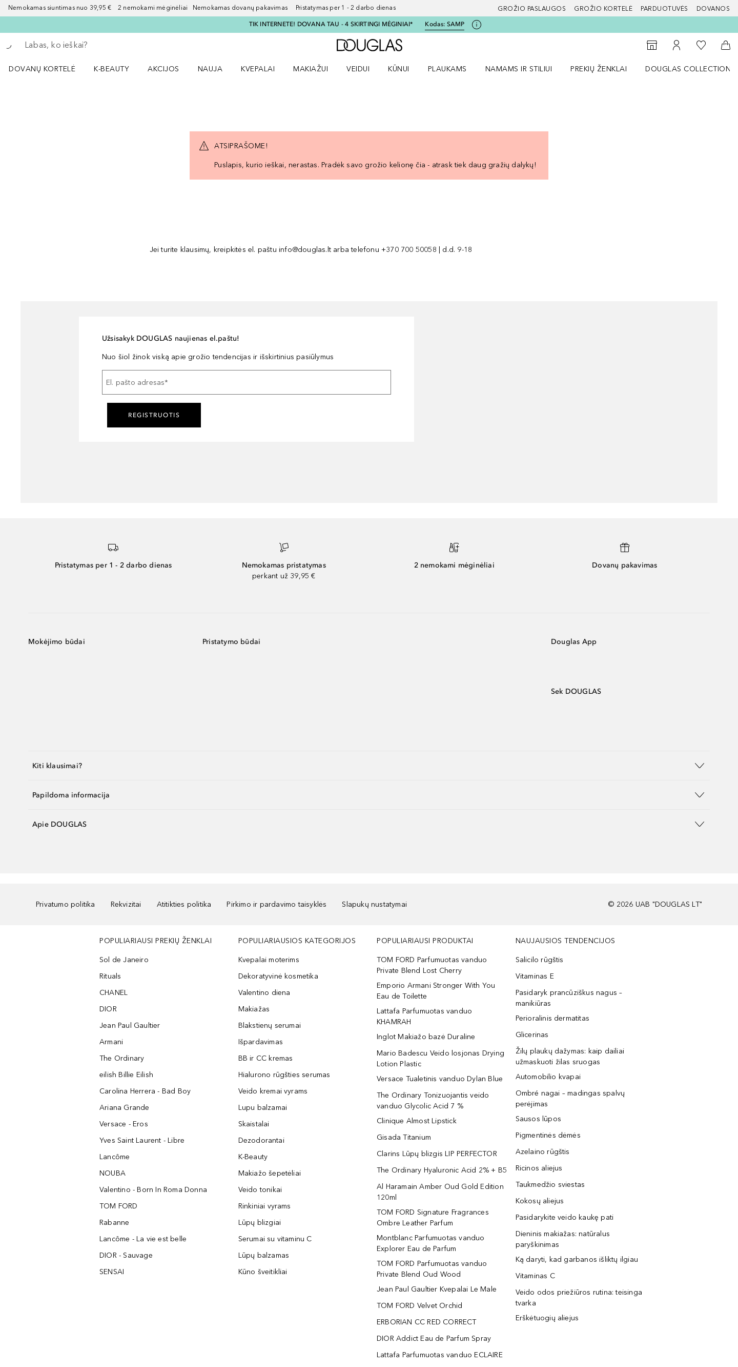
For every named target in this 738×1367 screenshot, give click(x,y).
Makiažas (254, 1009)
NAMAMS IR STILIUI (518, 69)
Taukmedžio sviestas (550, 1184)
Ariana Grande (124, 1107)
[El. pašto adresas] (246, 382)
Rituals (110, 976)
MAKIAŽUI (310, 69)
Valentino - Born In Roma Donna (153, 1189)
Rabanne (114, 1222)
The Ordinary (121, 1058)
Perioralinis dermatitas (553, 1018)
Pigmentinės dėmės (548, 1135)
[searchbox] (100, 45)
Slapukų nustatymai (374, 904)
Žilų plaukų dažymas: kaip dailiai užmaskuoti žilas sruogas (570, 1056)
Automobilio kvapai (548, 1076)
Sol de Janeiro (124, 959)
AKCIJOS (163, 69)
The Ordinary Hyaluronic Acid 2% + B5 (442, 1170)
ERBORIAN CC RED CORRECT (427, 1322)
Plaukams (447, 69)
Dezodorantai (261, 1140)
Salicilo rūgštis (540, 959)
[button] (369, 765)
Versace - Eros (123, 1124)
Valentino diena (264, 992)
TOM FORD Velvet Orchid (419, 1305)
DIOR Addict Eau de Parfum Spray (434, 1338)
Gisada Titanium (404, 1137)
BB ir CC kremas (265, 1058)
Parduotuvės (664, 8)
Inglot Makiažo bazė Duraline (426, 1036)
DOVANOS (713, 8)
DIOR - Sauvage (126, 1255)
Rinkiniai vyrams (264, 1206)
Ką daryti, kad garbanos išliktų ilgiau (577, 1259)
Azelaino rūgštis (543, 1151)
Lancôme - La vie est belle (143, 1239)
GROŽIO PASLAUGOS (532, 8)
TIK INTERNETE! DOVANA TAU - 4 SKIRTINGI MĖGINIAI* (331, 24)
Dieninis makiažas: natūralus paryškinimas (563, 1239)
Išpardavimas (260, 1042)
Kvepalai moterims (268, 959)
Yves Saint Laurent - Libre (141, 1140)
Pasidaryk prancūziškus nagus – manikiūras (569, 998)
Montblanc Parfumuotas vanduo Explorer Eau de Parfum (431, 1243)
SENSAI (111, 1271)
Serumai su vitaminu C (275, 1239)
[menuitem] (49, 69)
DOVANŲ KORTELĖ (42, 69)
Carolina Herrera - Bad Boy (145, 1091)
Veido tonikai (260, 1189)
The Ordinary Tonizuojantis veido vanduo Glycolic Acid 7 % (433, 1100)
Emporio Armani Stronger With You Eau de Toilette (436, 991)
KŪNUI (398, 69)
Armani (111, 1042)
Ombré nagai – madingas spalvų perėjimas (570, 1098)
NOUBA (112, 1173)
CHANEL (113, 992)
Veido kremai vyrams (273, 1091)
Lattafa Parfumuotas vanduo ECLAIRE (440, 1355)
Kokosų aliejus (540, 1201)
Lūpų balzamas (264, 1255)
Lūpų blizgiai (259, 1222)
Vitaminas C (535, 1276)
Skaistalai (254, 1124)
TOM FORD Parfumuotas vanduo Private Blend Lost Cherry (432, 965)
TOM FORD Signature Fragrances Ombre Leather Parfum (433, 1217)
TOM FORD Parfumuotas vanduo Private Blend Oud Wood (432, 1269)
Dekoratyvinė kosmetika (278, 976)
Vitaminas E (535, 976)
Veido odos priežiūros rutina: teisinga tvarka (579, 1297)
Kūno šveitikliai (263, 1271)
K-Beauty (253, 1157)
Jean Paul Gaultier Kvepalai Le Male (437, 1289)
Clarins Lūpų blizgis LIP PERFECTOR (437, 1153)
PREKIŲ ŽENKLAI (598, 69)
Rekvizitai (126, 904)
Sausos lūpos (538, 1119)
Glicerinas (532, 1034)
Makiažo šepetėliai (269, 1173)
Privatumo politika (65, 904)
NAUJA (210, 69)
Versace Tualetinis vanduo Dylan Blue (440, 1079)
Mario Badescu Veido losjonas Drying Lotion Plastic (440, 1058)
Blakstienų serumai (269, 1025)
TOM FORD (118, 1206)
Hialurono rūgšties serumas (284, 1074)
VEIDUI (358, 69)
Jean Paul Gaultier (129, 1025)
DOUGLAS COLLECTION (688, 69)
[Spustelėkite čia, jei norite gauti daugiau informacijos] (476, 24)
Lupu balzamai (263, 1107)
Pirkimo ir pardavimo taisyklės (276, 904)
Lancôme (114, 1157)
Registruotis (154, 415)
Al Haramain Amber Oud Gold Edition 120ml (440, 1192)
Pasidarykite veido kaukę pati (565, 1217)
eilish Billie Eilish (126, 1074)
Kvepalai (258, 69)
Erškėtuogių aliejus (547, 1318)
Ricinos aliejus (539, 1168)
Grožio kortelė (603, 8)
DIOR (108, 1009)
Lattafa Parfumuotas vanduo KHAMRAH (424, 1016)
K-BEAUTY (111, 69)
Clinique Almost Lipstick (417, 1121)
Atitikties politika (184, 904)
